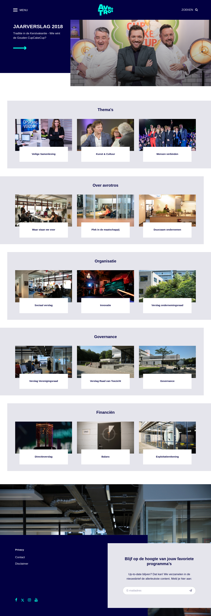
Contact (20, 557)
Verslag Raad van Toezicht (105, 367)
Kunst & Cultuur (105, 140)
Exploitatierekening (167, 443)
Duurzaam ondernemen (167, 216)
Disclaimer (21, 563)
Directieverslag (43, 443)
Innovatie (105, 291)
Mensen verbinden (167, 140)
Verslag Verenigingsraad (43, 367)
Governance (167, 367)
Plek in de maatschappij (105, 216)
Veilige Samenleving (43, 140)
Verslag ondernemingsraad (167, 291)
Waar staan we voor (43, 216)
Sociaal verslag (43, 291)
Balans (105, 443)
